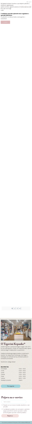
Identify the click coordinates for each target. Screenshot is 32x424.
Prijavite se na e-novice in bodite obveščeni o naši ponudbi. (16, 406)
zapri (29, 2)
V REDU (5, 22)
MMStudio (27, 422)
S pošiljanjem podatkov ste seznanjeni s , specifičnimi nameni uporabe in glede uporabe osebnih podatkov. (16, 410)
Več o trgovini (10, 386)
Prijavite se (10, 416)
